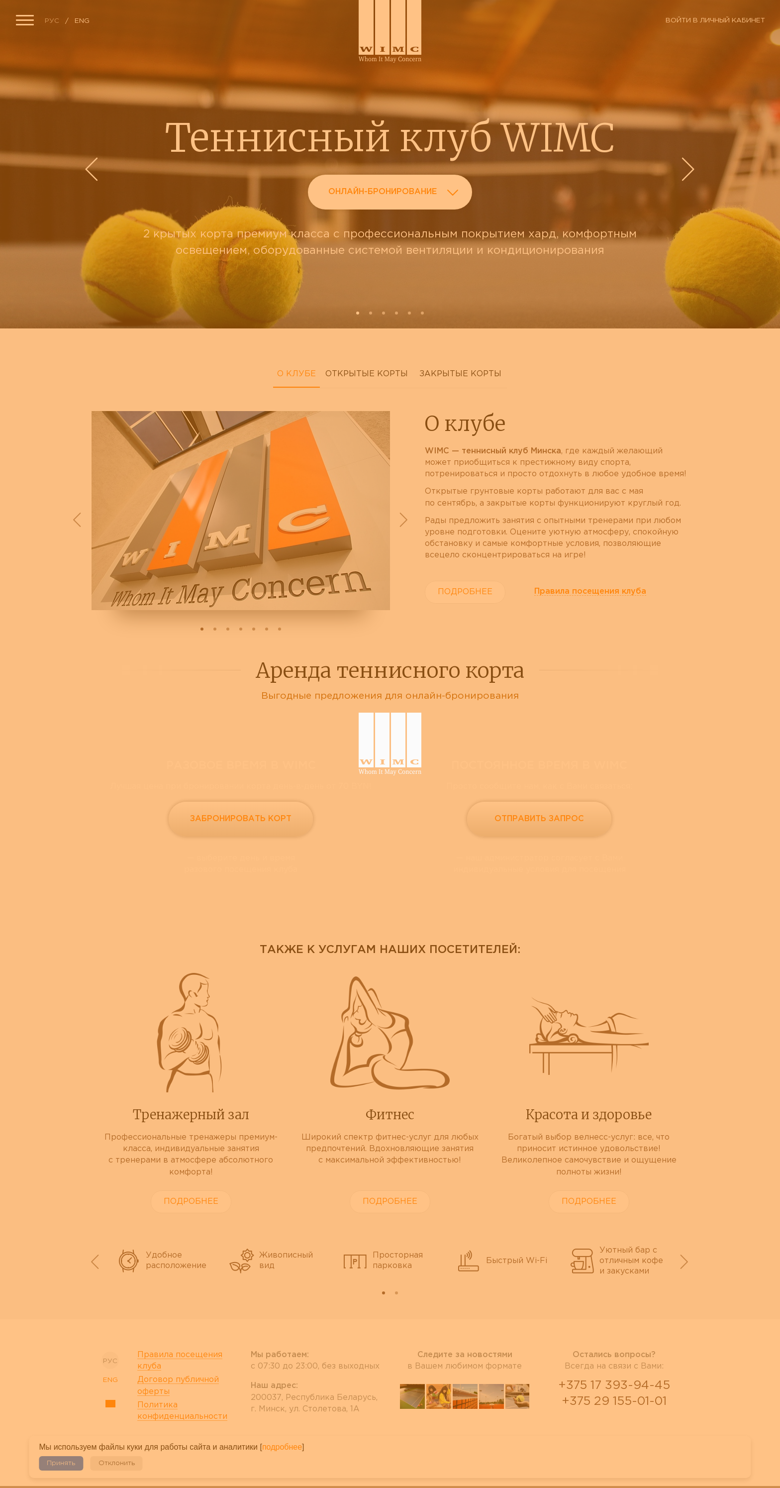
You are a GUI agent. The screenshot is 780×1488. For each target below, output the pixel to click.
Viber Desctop (590, 1428)
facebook (439, 1434)
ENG (82, 21)
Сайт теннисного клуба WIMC (390, 31)
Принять (61, 1463)
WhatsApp (614, 1428)
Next (687, 169)
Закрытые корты (460, 374)
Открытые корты (366, 374)
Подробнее (465, 592)
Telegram (638, 1428)
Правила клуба (590, 591)
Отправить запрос (539, 819)
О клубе (296, 374)
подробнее (282, 1447)
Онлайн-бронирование (396, 194)
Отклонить (116, 1463)
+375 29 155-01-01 (614, 1401)
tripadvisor (465, 1434)
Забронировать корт (241, 819)
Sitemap (110, 1403)
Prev (93, 169)
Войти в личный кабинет (715, 20)
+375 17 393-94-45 (614, 1385)
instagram (491, 1434)
